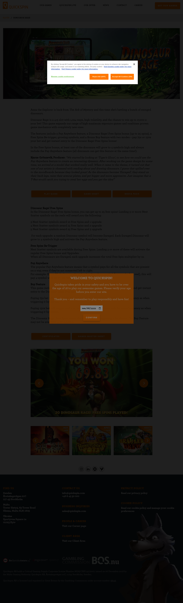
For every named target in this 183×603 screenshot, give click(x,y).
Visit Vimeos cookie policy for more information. (79, 69)
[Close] (134, 64)
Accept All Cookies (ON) (122, 76)
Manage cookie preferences (62, 76)
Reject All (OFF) (99, 76)
